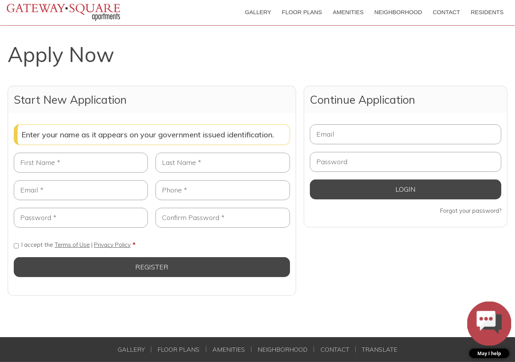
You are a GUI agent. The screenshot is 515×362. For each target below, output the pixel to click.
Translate (379, 349)
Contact (335, 349)
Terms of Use (72, 244)
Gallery (131, 349)
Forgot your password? (470, 210)
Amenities (228, 349)
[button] (489, 330)
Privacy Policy (112, 244)
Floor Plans (178, 349)
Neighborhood (283, 349)
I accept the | (72, 244)
